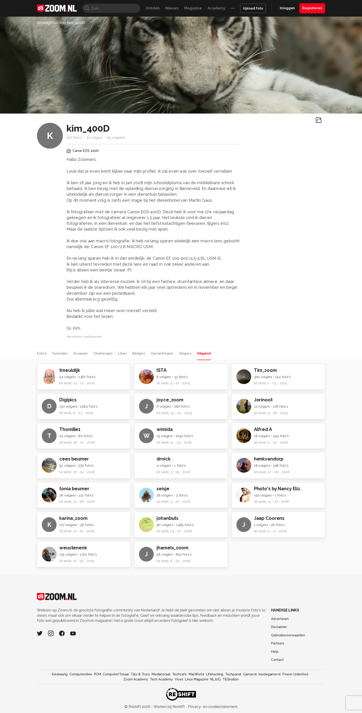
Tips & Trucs (140, 674)
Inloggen (287, 8)
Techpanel (233, 674)
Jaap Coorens (269, 518)
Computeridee (80, 674)
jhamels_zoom (172, 548)
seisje (163, 488)
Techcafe (179, 674)
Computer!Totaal (116, 674)
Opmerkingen (162, 353)
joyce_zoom (170, 400)
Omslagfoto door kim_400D (61, 23)
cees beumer (74, 459)
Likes (122, 353)
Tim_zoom (265, 370)
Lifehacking (214, 674)
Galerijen (60, 353)
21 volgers (95, 137)
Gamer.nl (250, 674)
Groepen (80, 353)
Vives (179, 679)
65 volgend (115, 137)
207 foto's (74, 137)
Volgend (204, 353)
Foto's (42, 353)
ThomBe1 (70, 429)
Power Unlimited (295, 674)
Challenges (102, 353)
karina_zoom (73, 518)
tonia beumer (74, 488)
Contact (277, 660)
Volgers (185, 353)
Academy (216, 8)
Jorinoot (263, 400)
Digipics (68, 400)
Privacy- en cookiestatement (212, 706)
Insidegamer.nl (270, 674)
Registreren (312, 8)
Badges (138, 353)
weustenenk (73, 548)
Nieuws (172, 8)
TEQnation (231, 679)
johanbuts (167, 518)
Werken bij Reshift (169, 706)
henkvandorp (269, 459)
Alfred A (263, 429)
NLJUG (215, 679)
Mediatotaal (161, 674)
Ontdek (153, 8)
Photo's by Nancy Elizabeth (283, 488)
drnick (163, 459)
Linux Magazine (196, 679)
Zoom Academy (135, 679)
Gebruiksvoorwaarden (288, 635)
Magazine (193, 8)
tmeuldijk (69, 370)
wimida (164, 429)
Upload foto (253, 8)
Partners (277, 643)
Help (274, 651)
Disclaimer (279, 627)
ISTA (161, 370)
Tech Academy (161, 679)
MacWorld (196, 674)
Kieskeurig (60, 674)
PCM (97, 674)
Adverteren (280, 619)
